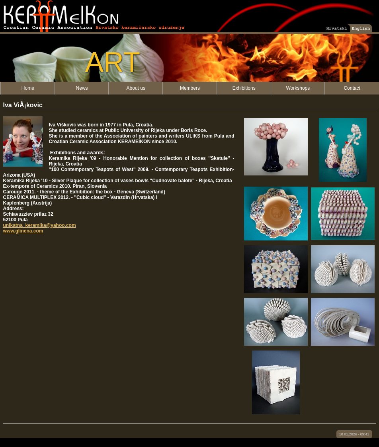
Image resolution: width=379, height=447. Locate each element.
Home (27, 88)
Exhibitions (244, 88)
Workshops (298, 88)
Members (190, 88)
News (82, 88)
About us (136, 88)
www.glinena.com (23, 231)
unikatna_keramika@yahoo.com (39, 225)
